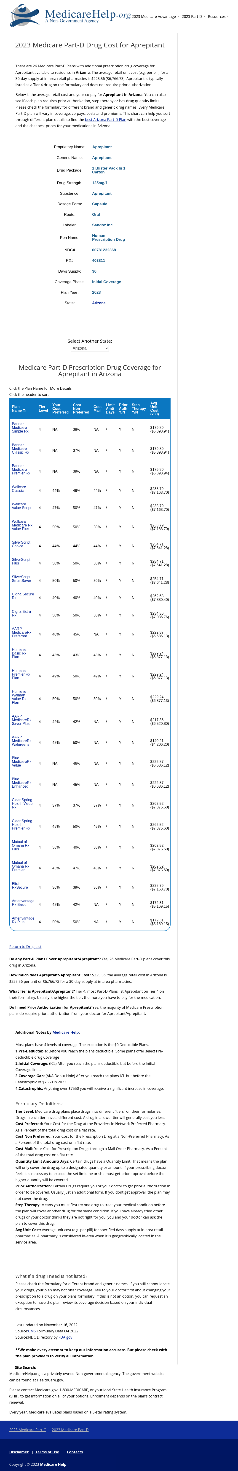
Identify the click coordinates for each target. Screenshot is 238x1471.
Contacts (75, 1452)
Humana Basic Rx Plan (19, 653)
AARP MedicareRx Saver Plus (21, 720)
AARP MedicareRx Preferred (21, 632)
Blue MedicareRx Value (21, 761)
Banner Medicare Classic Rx (20, 448)
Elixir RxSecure (20, 885)
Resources (217, 16)
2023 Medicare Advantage (154, 16)
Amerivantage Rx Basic (23, 903)
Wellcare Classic (19, 489)
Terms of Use (47, 1452)
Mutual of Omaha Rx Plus (20, 845)
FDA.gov (65, 1337)
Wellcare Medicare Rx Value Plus (22, 525)
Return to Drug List (25, 946)
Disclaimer (19, 1452)
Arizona (99, 303)
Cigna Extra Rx (21, 613)
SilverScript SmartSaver (21, 579)
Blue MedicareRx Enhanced (21, 782)
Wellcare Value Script (21, 506)
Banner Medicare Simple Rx (20, 427)
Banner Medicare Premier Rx (21, 469)
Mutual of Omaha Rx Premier (20, 866)
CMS (32, 1331)
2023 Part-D (192, 16)
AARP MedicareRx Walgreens (21, 740)
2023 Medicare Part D (70, 1429)
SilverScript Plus (21, 561)
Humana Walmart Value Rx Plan (19, 697)
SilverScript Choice (21, 544)
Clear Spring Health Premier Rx (22, 824)
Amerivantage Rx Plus (23, 920)
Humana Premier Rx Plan (21, 674)
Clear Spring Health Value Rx (22, 803)
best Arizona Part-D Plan (105, 119)
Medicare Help (65, 1032)
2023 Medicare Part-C (27, 1429)
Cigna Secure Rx (23, 596)
